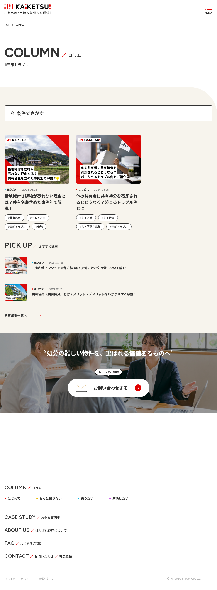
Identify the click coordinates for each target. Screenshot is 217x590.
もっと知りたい (50, 496)
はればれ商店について (51, 528)
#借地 (39, 226)
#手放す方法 (37, 217)
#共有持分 (108, 217)
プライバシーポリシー (18, 577)
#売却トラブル (17, 226)
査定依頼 (65, 554)
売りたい (87, 496)
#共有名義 (14, 217)
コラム (37, 485)
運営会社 (46, 577)
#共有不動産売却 (90, 226)
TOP (7, 25)
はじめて (14, 496)
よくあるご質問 (31, 541)
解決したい (120, 496)
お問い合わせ (44, 554)
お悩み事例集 (50, 515)
